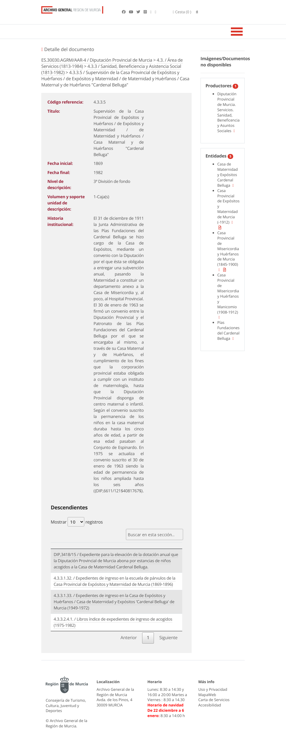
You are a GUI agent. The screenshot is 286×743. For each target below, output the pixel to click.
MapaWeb (207, 694)
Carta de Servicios (214, 700)
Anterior (129, 638)
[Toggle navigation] (244, 31)
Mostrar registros (77, 522)
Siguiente (168, 638)
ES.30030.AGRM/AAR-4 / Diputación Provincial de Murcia (96, 60)
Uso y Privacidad (212, 689)
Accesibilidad (209, 705)
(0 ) (182, 11)
